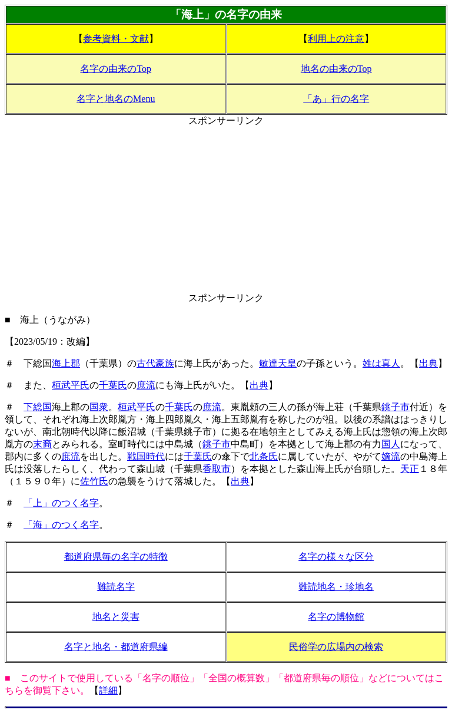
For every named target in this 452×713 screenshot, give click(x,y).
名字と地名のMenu (116, 99)
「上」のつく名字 (61, 503)
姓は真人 (381, 363)
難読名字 (116, 587)
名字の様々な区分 (336, 557)
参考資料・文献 (116, 39)
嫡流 (390, 456)
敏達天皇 (278, 363)
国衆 (98, 407)
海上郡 (66, 363)
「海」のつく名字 (61, 525)
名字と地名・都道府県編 (116, 647)
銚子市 (395, 407)
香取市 (216, 469)
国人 (390, 444)
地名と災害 (115, 617)
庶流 (146, 385)
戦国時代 (146, 456)
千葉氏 (113, 385)
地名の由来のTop (336, 69)
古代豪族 (155, 363)
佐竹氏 (94, 481)
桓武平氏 (70, 385)
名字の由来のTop (115, 69)
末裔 (42, 444)
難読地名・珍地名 (336, 587)
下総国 (38, 407)
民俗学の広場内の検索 (336, 647)
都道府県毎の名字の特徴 (116, 557)
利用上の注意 (336, 39)
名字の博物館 (336, 617)
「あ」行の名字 (336, 99)
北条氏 (264, 456)
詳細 (108, 690)
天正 (409, 469)
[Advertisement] (226, 209)
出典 (428, 363)
